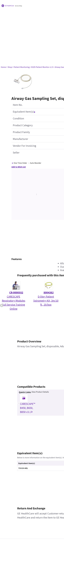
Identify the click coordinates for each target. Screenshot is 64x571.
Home (3, 67)
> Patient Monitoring (21, 67)
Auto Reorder (35, 163)
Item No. (18, 105)
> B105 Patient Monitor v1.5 (41, 67)
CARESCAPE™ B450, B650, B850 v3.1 (27, 408)
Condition (18, 118)
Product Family (21, 132)
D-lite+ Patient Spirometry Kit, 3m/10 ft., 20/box (45, 300)
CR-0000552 (16, 292)
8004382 (49, 292)
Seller (16, 152)
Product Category (23, 125)
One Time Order (20, 163)
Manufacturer (20, 139)
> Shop (9, 67)
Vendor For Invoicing (24, 145)
